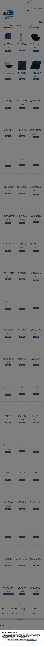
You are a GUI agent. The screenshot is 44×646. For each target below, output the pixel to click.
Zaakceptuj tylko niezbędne (13, 639)
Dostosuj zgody (23, 639)
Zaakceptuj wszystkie (32, 639)
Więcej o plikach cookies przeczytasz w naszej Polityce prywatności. (13, 637)
